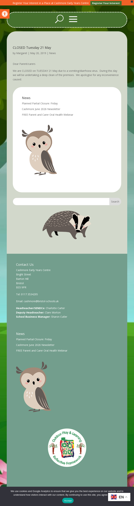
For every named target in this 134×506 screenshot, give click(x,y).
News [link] (52, 51)
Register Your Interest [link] (106, 3)
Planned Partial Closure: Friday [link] (40, 101)
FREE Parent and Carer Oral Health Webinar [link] (47, 113)
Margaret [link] (21, 51)
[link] (4, 14)
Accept (68, 500)
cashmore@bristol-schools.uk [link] (41, 299)
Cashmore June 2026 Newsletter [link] (41, 107)
